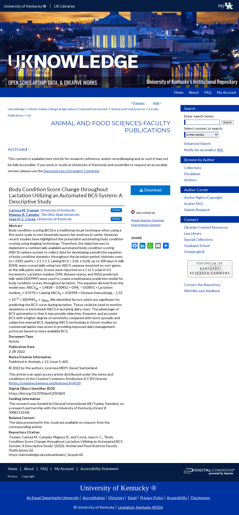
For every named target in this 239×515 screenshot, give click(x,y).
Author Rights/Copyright (203, 197)
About (29, 468)
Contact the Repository (202, 285)
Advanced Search (197, 143)
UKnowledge (16, 109)
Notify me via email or (203, 150)
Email (132, 497)
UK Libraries (64, 6)
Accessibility (177, 497)
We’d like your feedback (202, 291)
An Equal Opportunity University (53, 497)
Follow (116, 210)
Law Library (192, 233)
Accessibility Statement (99, 468)
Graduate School (197, 245)
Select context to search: (203, 128)
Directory (116, 497)
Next (156, 103)
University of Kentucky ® (25, 6)
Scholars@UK (194, 252)
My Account (64, 468)
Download (150, 190)
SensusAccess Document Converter (71, 171)
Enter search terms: (199, 116)
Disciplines (192, 174)
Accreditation (94, 497)
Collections (192, 168)
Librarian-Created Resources (206, 227)
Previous (139, 103)
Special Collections (198, 239)
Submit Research (197, 210)
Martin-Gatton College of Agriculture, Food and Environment (68, 109)
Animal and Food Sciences (128, 109)
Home (13, 468)
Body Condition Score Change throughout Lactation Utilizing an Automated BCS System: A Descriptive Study (65, 195)
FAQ (44, 468)
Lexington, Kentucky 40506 (140, 507)
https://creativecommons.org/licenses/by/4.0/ (45, 383)
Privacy (13, 476)
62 (29, 115)
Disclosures (200, 497)
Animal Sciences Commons (147, 220)
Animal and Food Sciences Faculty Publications (110, 127)
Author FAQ (193, 203)
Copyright (28, 476)
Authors (190, 180)
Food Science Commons (145, 224)
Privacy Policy (151, 497)
